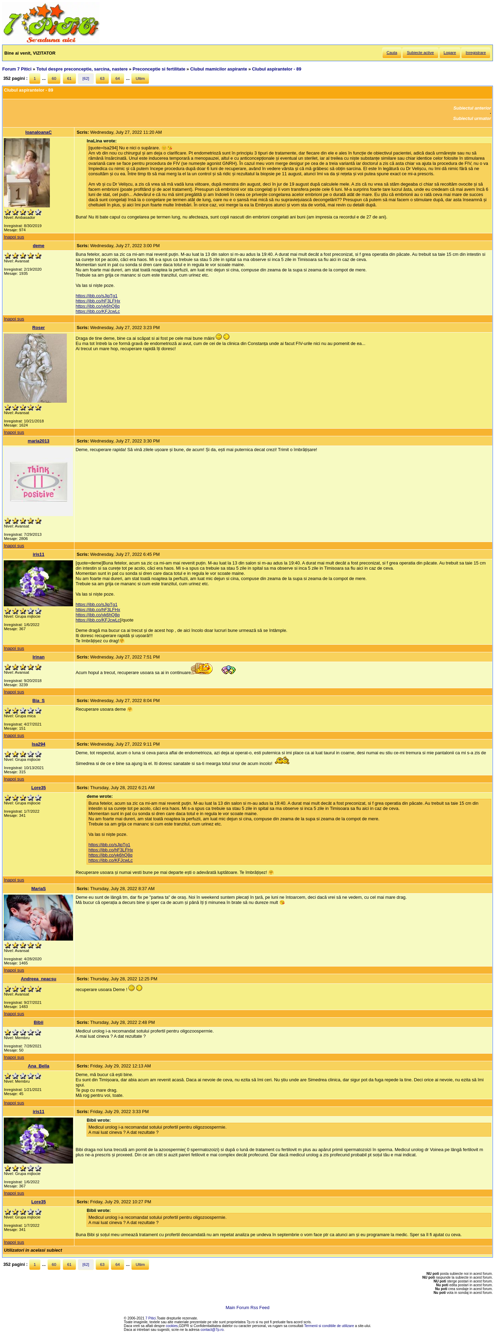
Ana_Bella (38, 1065)
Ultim (140, 78)
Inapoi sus (14, 237)
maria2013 (39, 441)
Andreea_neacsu (38, 978)
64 (117, 78)
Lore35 (38, 787)
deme (38, 245)
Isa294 (38, 744)
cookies (172, 1326)
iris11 (38, 554)
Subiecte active (420, 52)
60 (54, 78)
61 (69, 78)
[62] (85, 78)
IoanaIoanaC (38, 132)
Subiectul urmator (472, 118)
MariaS (38, 888)
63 (102, 78)
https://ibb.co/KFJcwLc (97, 311)
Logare (450, 52)
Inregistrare (476, 52)
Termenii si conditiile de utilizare (329, 1326)
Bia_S (39, 700)
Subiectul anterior (472, 108)
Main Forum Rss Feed (248, 1307)
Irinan (39, 657)
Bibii (39, 1022)
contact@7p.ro (212, 1330)
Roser (38, 327)
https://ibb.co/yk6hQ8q (97, 306)
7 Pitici (150, 1318)
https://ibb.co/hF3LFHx (97, 301)
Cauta (392, 52)
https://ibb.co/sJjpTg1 (96, 295)
